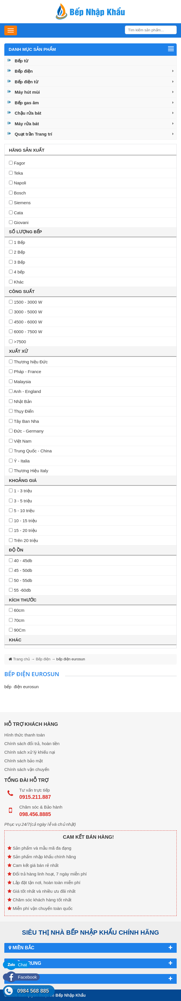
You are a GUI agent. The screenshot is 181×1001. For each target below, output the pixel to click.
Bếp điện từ (26, 81)
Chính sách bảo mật (23, 760)
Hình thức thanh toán (24, 734)
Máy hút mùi (27, 92)
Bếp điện (24, 71)
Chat (16, 964)
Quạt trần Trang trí (33, 134)
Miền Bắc (90, 947)
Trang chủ (22, 659)
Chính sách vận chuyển (26, 769)
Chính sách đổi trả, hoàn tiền (32, 743)
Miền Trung (90, 963)
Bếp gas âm (27, 102)
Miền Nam (90, 978)
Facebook (21, 977)
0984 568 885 (33, 991)
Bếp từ (21, 60)
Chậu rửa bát (28, 113)
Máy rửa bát (27, 123)
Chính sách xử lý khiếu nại (29, 752)
